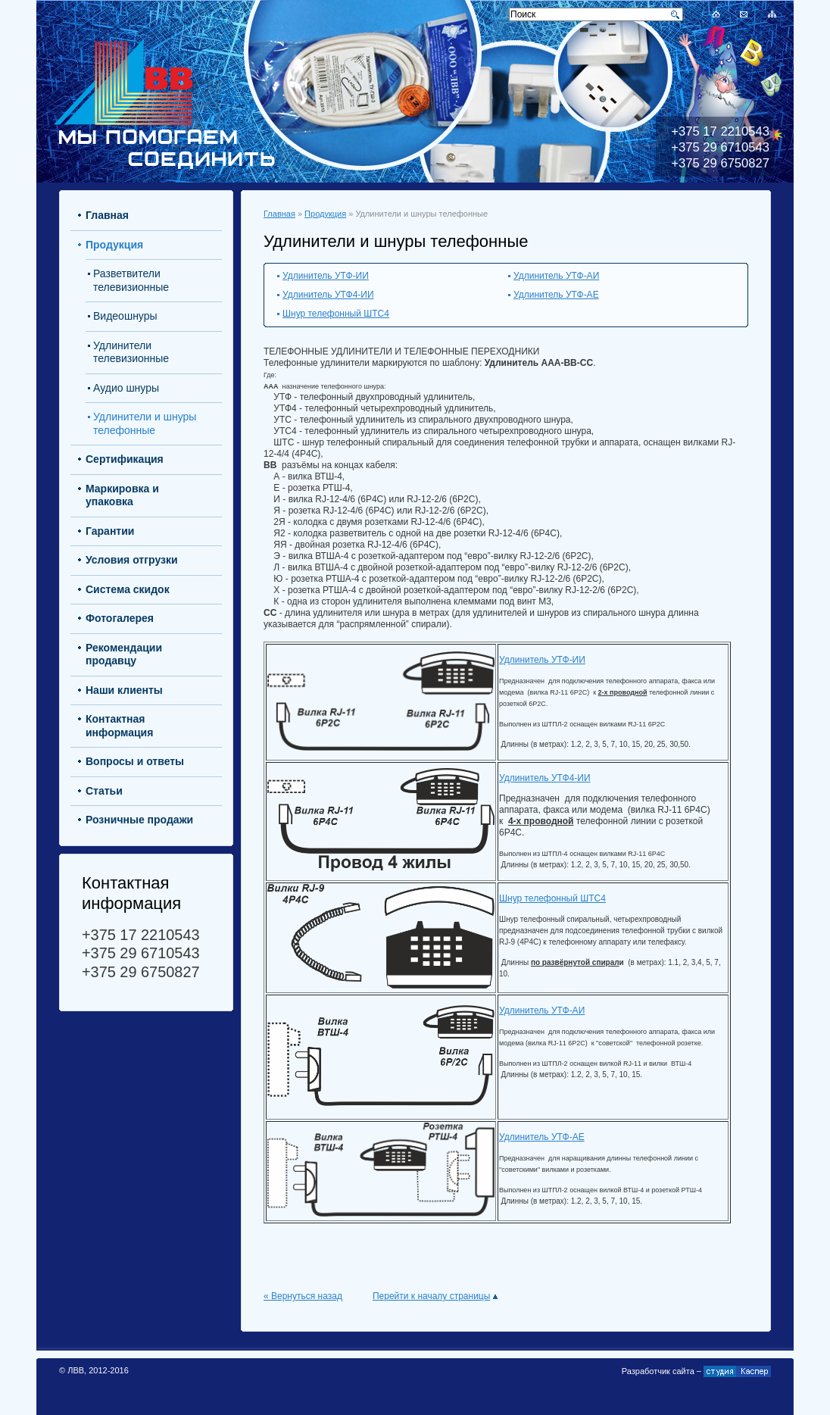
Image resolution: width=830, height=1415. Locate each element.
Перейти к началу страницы (435, 1296)
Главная (279, 213)
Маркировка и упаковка (122, 495)
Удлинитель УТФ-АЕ (556, 294)
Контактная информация (119, 726)
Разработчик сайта (658, 1371)
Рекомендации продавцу (124, 654)
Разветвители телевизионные (131, 280)
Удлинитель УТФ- (536, 1137)
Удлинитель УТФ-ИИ (325, 275)
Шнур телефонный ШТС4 (335, 313)
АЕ (579, 1137)
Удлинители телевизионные (131, 352)
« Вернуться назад (303, 1296)
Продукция (325, 213)
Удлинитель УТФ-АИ (556, 275)
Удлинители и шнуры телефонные (144, 423)
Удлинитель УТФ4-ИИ (328, 294)
